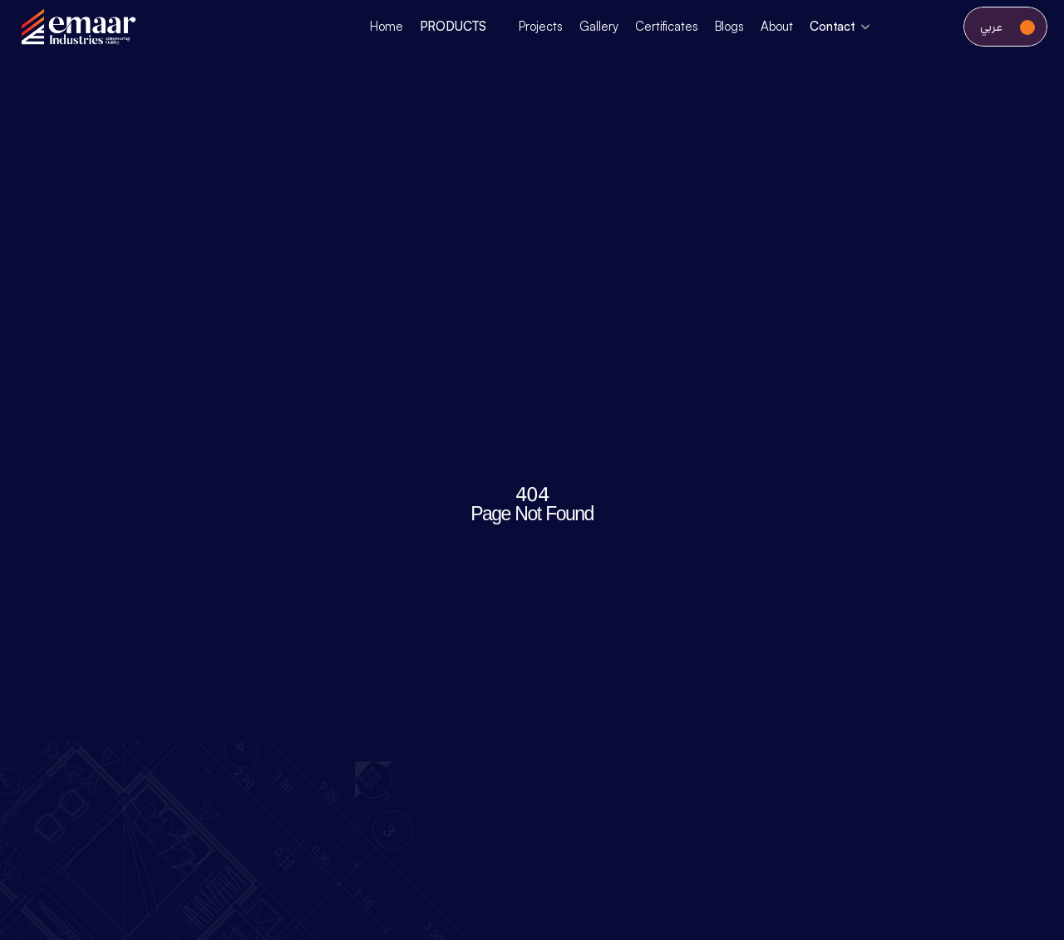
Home (386, 26)
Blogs (729, 26)
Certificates (666, 26)
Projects (541, 26)
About (777, 26)
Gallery (598, 26)
